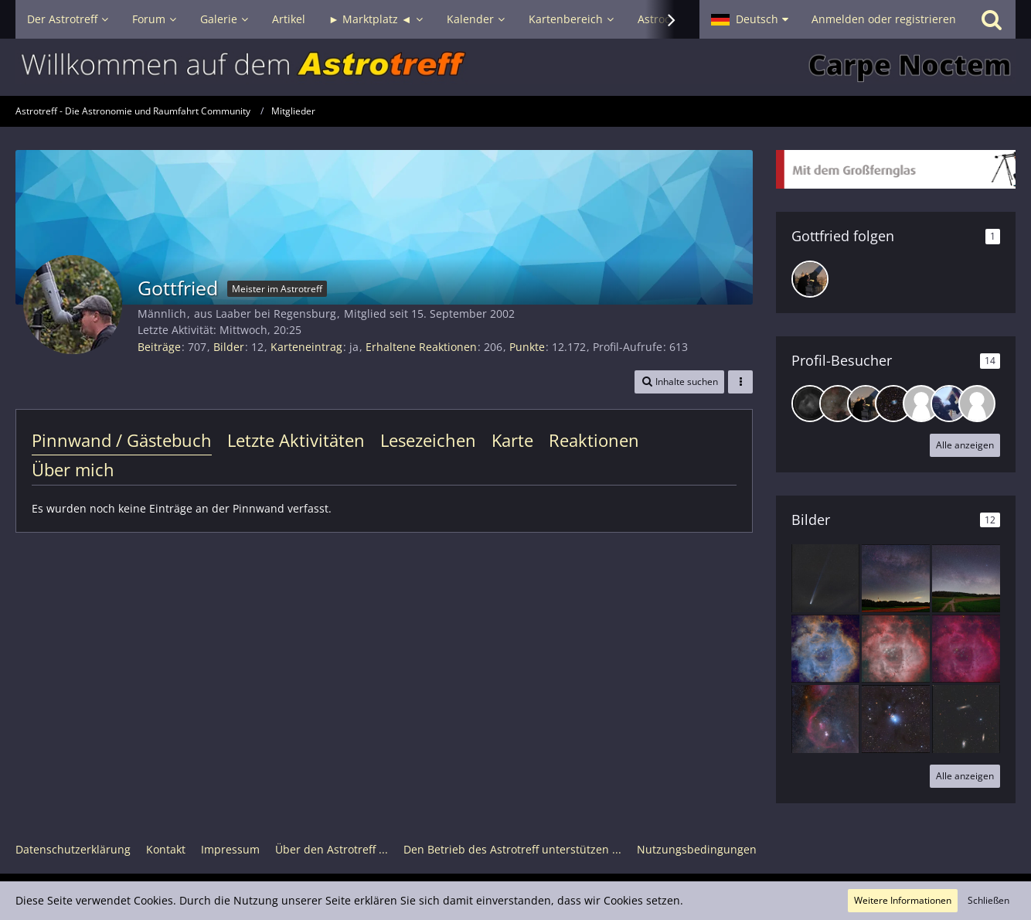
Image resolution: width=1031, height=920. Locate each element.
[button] (749, 19)
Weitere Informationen (902, 900)
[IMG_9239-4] (896, 578)
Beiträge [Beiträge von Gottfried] (159, 346)
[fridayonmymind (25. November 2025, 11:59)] (949, 403)
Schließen (988, 900)
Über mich (73, 469)
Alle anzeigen (965, 444)
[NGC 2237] (825, 649)
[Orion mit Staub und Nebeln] (825, 719)
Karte (512, 439)
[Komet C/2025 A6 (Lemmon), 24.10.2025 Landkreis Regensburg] (825, 578)
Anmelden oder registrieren (884, 19)
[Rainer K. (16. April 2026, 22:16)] (810, 403)
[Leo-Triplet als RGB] (966, 719)
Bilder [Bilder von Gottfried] (228, 346)
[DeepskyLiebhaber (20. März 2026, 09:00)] (837, 403)
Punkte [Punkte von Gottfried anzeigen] (527, 346)
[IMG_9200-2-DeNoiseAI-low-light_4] (966, 578)
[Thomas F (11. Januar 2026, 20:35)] (893, 403)
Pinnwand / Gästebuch (122, 439)
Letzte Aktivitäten (296, 439)
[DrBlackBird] (810, 279)
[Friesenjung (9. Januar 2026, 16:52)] (921, 403)
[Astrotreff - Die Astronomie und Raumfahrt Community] (515, 67)
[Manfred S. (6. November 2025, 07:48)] (976, 403)
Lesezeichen (428, 439)
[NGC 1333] (896, 719)
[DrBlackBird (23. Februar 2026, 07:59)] (865, 403)
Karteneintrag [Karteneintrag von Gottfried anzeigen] (306, 346)
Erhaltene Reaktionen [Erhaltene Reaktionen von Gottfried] (421, 346)
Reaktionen (594, 439)
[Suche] (992, 19)
